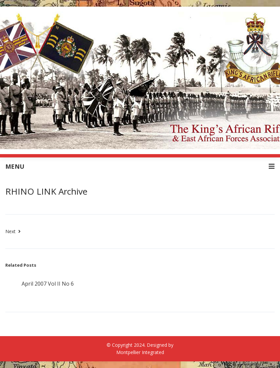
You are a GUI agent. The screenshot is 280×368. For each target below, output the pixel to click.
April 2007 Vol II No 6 (48, 283)
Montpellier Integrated (140, 352)
